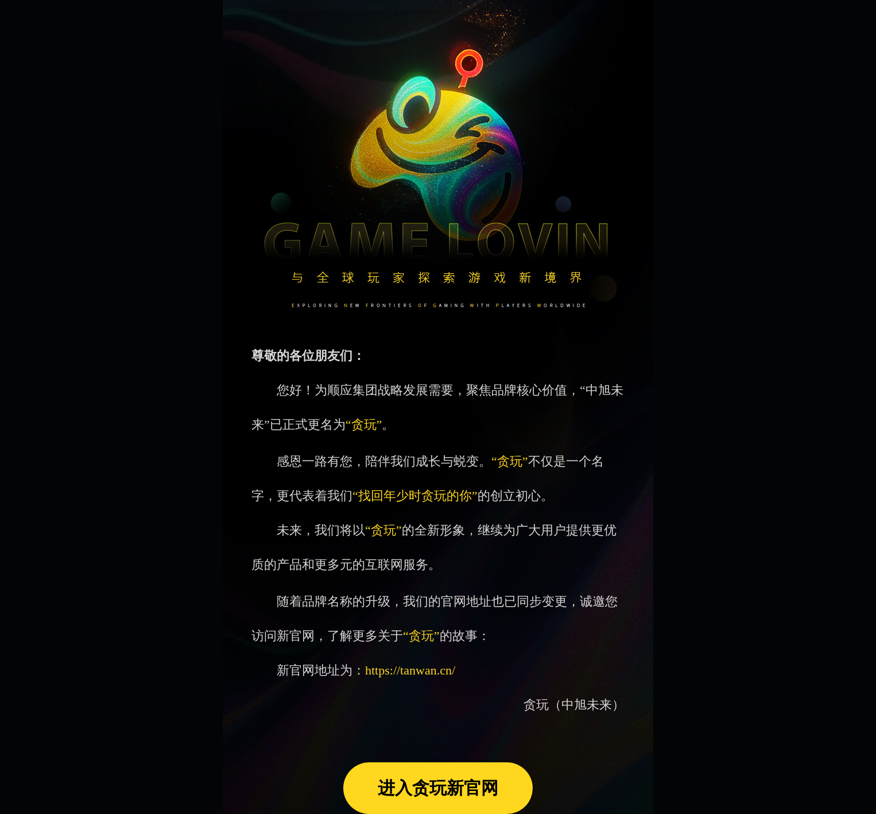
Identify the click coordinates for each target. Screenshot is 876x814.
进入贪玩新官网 (438, 787)
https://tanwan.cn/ (410, 670)
